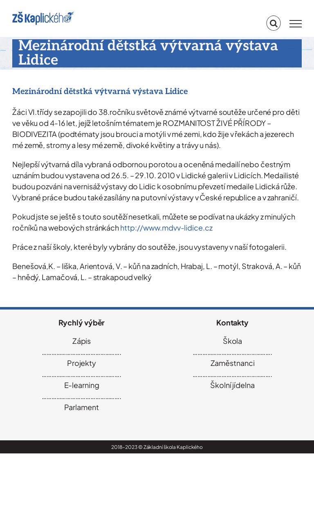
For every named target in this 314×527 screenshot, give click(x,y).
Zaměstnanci (233, 363)
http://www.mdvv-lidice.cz (166, 227)
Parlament (81, 407)
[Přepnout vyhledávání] (274, 23)
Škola (232, 340)
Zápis (81, 340)
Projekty (81, 363)
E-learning (81, 385)
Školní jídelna (232, 385)
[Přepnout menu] (295, 23)
